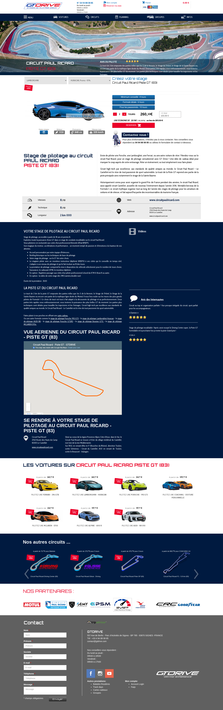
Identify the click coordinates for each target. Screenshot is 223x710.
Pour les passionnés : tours (133, 107)
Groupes (97, 693)
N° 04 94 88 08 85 (85, 3)
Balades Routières (101, 684)
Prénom (27, 641)
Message (28, 684)
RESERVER (133, 125)
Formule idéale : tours (133, 102)
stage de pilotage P (58, 318)
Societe (27, 652)
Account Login (137, 684)
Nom (26, 630)
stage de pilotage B (86, 321)
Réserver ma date (112, 6)
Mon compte (110, 3)
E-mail (27, 663)
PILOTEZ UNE (45, 494)
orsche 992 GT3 (72, 318)
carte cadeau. (63, 315)
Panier (148, 3)
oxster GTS (99, 321)
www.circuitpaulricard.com (158, 216)
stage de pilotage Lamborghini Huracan (98, 318)
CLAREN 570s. (31, 324)
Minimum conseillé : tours (133, 97)
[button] (16, 45)
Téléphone (29, 674)
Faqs (133, 687)
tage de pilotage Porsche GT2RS (59, 321)
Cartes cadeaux (100, 690)
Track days (98, 687)
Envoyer (58, 699)
